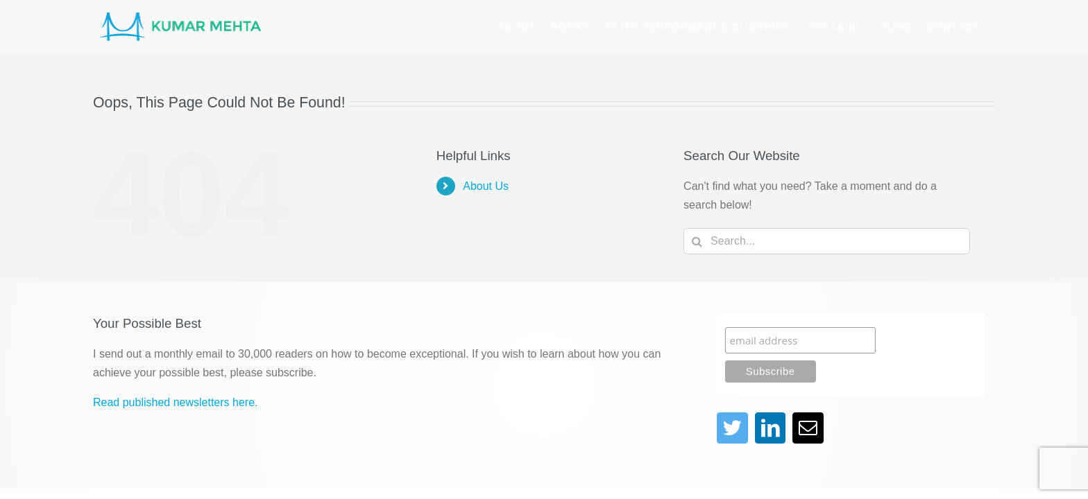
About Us (486, 186)
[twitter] (732, 428)
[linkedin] (770, 428)
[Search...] (826, 241)
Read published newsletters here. (175, 402)
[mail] (808, 428)
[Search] (696, 241)
